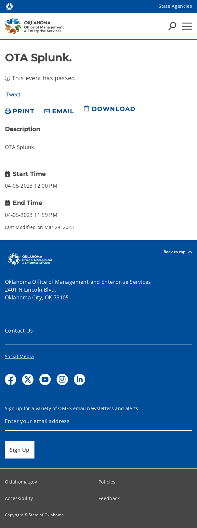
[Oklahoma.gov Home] (9, 6)
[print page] (19, 111)
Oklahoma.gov (21, 482)
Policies (107, 482)
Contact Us (19, 330)
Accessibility (19, 498)
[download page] (109, 112)
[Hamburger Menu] (187, 26)
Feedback (109, 498)
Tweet (13, 94)
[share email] (59, 111)
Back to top (178, 252)
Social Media (19, 356)
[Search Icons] (172, 25)
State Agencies (175, 6)
